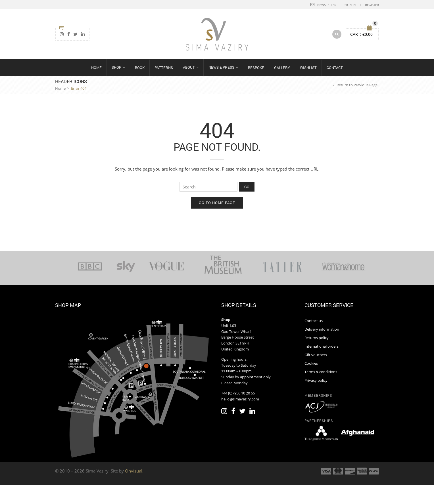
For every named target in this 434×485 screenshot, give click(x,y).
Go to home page (217, 203)
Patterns (164, 68)
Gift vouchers (315, 355)
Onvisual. (134, 471)
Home (96, 68)
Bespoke (256, 68)
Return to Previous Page (357, 85)
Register (372, 5)
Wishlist (308, 68)
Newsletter (326, 5)
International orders (321, 346)
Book (140, 68)
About (189, 67)
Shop (116, 67)
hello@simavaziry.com (240, 399)
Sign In (350, 5)
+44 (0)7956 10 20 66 (238, 393)
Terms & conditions (320, 371)
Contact (335, 68)
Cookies (311, 363)
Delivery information (321, 329)
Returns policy (316, 338)
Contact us (313, 321)
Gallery (282, 68)
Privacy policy (315, 380)
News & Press (221, 67)
